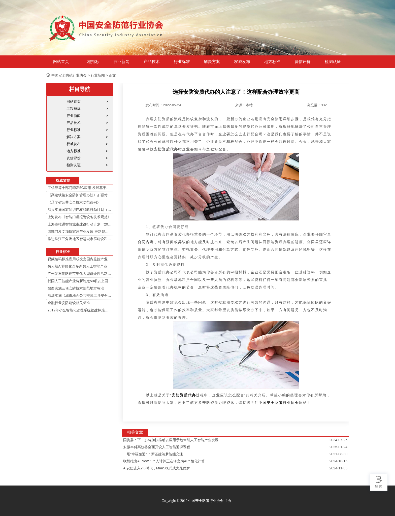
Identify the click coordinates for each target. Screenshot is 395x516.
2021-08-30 (338, 454)
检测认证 (333, 62)
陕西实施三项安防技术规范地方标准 (76, 288)
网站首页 (61, 62)
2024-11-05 (338, 468)
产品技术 (152, 62)
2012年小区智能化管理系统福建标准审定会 (80, 310)
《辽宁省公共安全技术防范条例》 (74, 202)
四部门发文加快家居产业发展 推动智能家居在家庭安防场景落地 (80, 232)
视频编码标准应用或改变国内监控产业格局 (80, 259)
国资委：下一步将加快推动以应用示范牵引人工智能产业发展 (170, 440)
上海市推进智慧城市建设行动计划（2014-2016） (80, 224)
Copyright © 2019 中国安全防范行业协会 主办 (196, 501)
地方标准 (272, 62)
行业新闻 (121, 62)
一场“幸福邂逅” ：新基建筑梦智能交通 (153, 454)
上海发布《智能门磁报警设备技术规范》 (79, 217)
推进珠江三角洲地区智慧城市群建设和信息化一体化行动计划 (80, 239)
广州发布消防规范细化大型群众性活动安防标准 (80, 274)
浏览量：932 (317, 105)
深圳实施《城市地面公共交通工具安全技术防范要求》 (80, 296)
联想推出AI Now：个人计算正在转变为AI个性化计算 (164, 461)
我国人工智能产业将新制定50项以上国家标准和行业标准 (80, 281)
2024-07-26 (338, 440)
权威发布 (242, 62)
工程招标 (91, 62)
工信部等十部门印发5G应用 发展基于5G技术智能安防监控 (80, 188)
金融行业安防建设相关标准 (69, 303)
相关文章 (135, 432)
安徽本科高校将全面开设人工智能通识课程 (156, 447)
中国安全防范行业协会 (279, 403)
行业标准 (182, 62)
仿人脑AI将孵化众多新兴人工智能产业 (77, 266)
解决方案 (212, 62)
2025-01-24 (338, 447)
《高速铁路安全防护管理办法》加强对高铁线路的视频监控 (80, 195)
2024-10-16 (338, 461)
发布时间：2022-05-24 (163, 105)
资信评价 (302, 62)
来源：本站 (244, 105)
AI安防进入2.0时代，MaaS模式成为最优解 (156, 468)
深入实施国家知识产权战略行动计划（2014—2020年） (80, 210)
